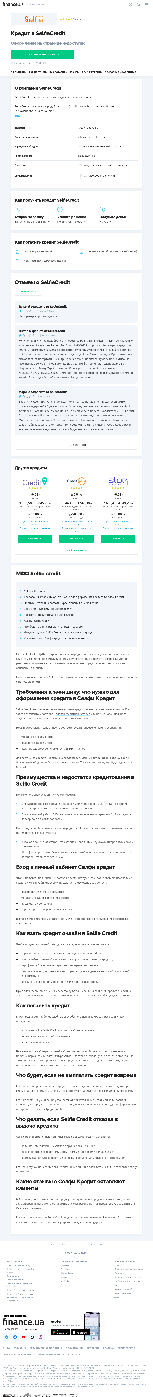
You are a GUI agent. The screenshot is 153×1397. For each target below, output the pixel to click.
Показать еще (77, 445)
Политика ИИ (74, 1348)
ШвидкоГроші (67, 1273)
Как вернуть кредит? (124, 1293)
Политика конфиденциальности (130, 1269)
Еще (17, 115)
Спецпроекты (126, 1348)
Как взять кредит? (123, 1289)
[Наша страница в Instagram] (41, 1337)
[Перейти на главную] (13, 4)
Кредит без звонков (16, 1279)
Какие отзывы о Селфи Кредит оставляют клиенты (56, 638)
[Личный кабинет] (131, 4)
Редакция (20, 1348)
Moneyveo (65, 1265)
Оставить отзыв (28, 291)
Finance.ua (56, 1245)
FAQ (116, 1285)
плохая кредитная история (73, 714)
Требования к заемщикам (127, 1281)
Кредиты (68, 1245)
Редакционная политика (46, 1348)
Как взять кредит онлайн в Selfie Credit (49, 615)
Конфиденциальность (49, 1355)
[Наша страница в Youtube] (24, 1337)
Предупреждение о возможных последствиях (35, 529)
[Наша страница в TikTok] (32, 1337)
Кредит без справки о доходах (21, 1290)
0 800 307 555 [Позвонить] (36, 5)
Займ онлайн (13, 1276)
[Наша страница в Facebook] (15, 1337)
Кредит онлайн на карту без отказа (20, 1270)
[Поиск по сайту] (138, 4)
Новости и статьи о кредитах (128, 1277)
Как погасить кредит (37, 620)
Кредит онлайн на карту (18, 1265)
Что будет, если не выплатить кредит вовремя (54, 626)
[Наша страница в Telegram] (7, 1337)
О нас (117, 1265)
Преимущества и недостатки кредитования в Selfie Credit (61, 603)
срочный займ (47, 944)
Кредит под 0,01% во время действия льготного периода (21, 1295)
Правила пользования (17, 1355)
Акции (117, 1297)
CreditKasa (66, 1269)
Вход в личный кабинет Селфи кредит (48, 609)
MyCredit (65, 1281)
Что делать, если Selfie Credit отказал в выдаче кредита (59, 632)
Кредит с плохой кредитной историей (20, 1285)
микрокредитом (67, 828)
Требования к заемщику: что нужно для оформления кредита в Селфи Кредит (74, 597)
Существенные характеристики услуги (35, 523)
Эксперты (93, 1348)
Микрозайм (12, 1301)
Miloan (64, 1277)
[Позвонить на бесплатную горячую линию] (24, 1329)
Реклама (108, 1348)
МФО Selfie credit (35, 591)
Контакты (119, 1273)
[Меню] (146, 4)
